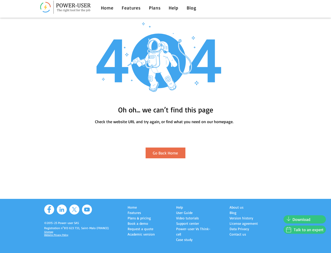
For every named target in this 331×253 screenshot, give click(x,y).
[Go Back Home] (165, 153)
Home (132, 207)
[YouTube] (87, 210)
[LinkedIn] (62, 210)
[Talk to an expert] (304, 230)
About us (236, 207)
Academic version (141, 234)
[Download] (304, 219)
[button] (131, 7)
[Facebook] (49, 210)
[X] (74, 210)
